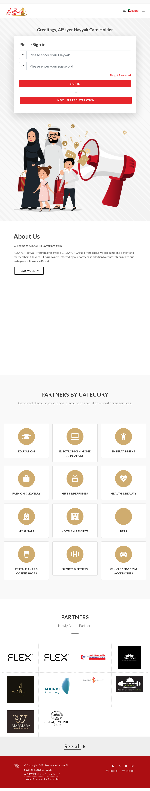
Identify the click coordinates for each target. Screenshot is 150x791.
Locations (52, 774)
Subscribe (53, 778)
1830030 (128, 770)
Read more (29, 271)
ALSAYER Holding (34, 774)
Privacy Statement (35, 778)
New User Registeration (75, 100)
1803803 (112, 770)
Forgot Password (120, 75)
